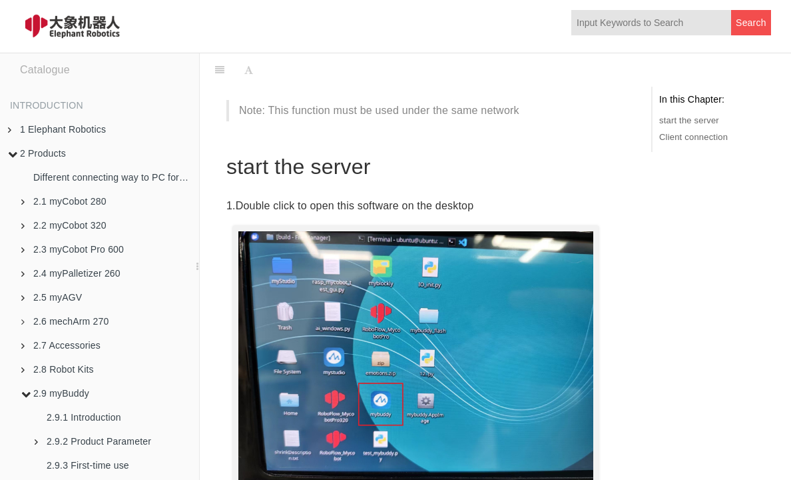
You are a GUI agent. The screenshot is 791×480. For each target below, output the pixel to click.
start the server (689, 120)
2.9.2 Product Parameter (93, 441)
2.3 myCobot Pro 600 (72, 249)
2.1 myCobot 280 (64, 201)
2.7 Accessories (61, 345)
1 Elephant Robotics (57, 129)
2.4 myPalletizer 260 (71, 273)
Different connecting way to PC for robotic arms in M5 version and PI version (116, 177)
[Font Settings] (248, 70)
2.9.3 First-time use (88, 465)
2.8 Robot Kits (57, 369)
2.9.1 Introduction (84, 417)
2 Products (37, 153)
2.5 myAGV (51, 297)
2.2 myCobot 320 (64, 225)
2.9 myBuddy (55, 393)
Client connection (693, 137)
